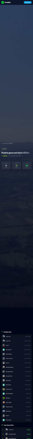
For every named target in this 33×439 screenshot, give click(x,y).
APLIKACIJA (27, 2)
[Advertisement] (16, 319)
